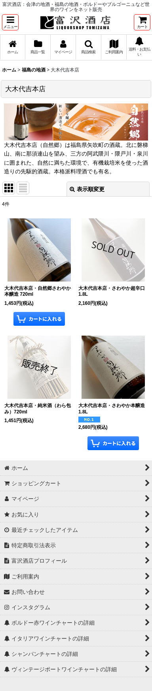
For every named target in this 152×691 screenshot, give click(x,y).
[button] (10, 22)
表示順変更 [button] (87, 189)
